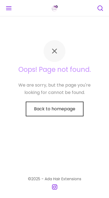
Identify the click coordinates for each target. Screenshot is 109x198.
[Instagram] (54, 187)
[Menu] (8, 8)
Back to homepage (54, 109)
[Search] (100, 8)
